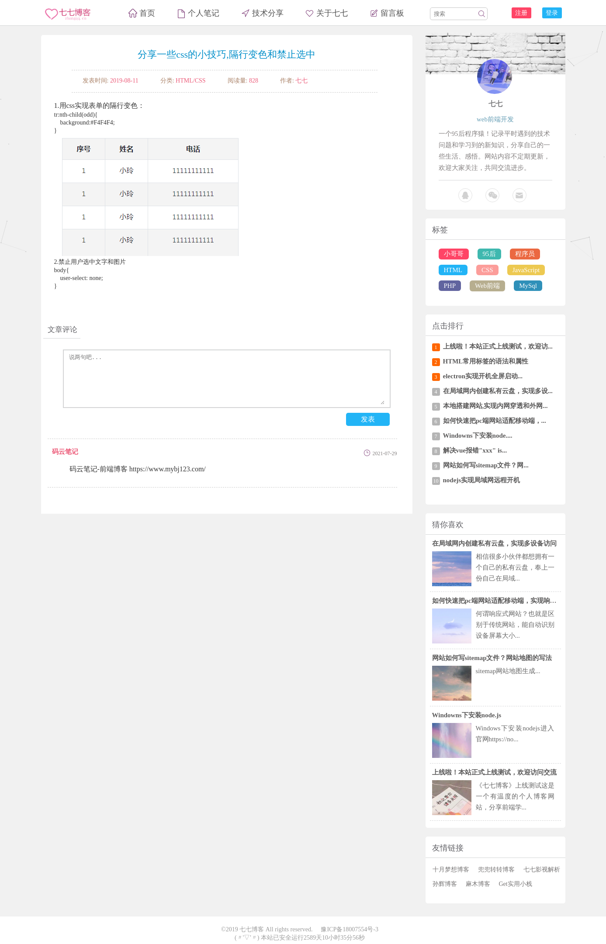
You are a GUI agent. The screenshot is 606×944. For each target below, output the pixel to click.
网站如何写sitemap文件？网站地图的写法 (492, 657)
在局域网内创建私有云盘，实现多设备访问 (494, 543)
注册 (521, 13)
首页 (147, 13)
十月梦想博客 (451, 869)
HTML (453, 269)
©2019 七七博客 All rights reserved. (266, 929)
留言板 (392, 13)
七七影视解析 (541, 869)
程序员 (525, 253)
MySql (528, 285)
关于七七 (332, 13)
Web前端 (487, 285)
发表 (368, 419)
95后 (489, 253)
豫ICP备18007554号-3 (349, 929)
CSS (487, 269)
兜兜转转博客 (496, 869)
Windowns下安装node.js (467, 715)
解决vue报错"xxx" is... (475, 450)
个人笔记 (203, 13)
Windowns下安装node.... (478, 435)
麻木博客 (478, 884)
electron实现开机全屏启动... (483, 376)
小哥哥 (454, 253)
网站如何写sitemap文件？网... (486, 465)
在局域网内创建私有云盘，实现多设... (498, 390)
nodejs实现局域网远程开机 (481, 480)
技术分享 (268, 13)
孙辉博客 (445, 884)
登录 (552, 13)
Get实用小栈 (515, 884)
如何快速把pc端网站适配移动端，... (494, 420)
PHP (450, 285)
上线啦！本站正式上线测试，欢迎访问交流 (494, 772)
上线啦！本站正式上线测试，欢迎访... (498, 346)
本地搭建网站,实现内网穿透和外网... (495, 405)
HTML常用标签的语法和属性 (486, 361)
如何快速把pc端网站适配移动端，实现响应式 (497, 600)
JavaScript (526, 269)
